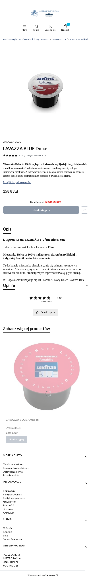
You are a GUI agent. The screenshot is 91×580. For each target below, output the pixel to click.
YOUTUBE (9, 565)
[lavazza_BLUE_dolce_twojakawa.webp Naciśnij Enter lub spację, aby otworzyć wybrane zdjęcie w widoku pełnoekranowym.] (45, 90)
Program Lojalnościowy (16, 468)
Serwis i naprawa (12, 539)
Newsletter (9, 501)
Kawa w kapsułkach (79, 39)
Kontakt (7, 531)
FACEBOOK (10, 554)
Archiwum (8, 512)
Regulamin (9, 490)
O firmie (7, 528)
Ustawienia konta (13, 471)
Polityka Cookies (12, 494)
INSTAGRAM (11, 558)
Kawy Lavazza (59, 39)
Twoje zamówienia (13, 464)
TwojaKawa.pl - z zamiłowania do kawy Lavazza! (25, 39)
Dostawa (8, 509)
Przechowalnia (11, 475)
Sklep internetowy (41, 575)
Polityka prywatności (14, 498)
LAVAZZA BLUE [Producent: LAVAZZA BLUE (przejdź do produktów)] (12, 141)
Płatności (8, 505)
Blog (5, 535)
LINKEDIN (9, 561)
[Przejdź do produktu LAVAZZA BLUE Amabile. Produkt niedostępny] (45, 376)
